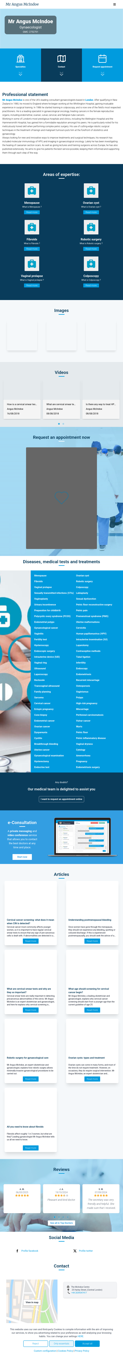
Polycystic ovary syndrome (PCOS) (52, 616)
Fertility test (40, 639)
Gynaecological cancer (46, 627)
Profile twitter (86, 1250)
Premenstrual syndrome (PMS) (92, 616)
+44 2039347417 (79, 1293)
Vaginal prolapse (43, 587)
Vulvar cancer (83, 720)
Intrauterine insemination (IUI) (92, 639)
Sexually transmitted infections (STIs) (54, 593)
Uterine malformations (88, 622)
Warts (79, 726)
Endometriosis (83, 674)
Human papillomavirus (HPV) (91, 633)
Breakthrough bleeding (46, 744)
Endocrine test (41, 767)
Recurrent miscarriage (87, 680)
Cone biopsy (40, 715)
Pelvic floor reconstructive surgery (94, 604)
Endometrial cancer (44, 720)
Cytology (80, 749)
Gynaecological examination (49, 755)
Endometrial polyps (44, 622)
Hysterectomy (41, 761)
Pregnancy (81, 761)
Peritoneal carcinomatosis (89, 715)
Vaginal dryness (84, 744)
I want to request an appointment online (61, 799)
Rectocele (39, 680)
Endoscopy (82, 668)
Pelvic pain (82, 610)
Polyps (79, 697)
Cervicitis (81, 627)
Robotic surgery (84, 581)
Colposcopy (82, 587)
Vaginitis (38, 633)
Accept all (87, 1343)
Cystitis (38, 738)
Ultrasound (40, 668)
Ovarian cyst (82, 575)
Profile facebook (29, 1250)
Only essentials (61, 1343)
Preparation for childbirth (47, 610)
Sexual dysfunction (86, 598)
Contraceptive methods (88, 651)
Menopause (40, 575)
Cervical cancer (42, 703)
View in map (32, 1302)
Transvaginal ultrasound (46, 686)
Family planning (42, 691)
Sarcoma (39, 697)
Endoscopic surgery (44, 651)
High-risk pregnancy (86, 703)
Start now (22, 857)
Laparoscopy (41, 674)
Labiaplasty (82, 593)
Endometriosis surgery (88, 767)
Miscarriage (82, 709)
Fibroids (38, 581)
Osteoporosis (83, 686)
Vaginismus (82, 691)
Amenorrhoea (83, 755)
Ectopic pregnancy (43, 709)
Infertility (81, 662)
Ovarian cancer (42, 726)
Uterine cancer (41, 749)
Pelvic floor (82, 732)
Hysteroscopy (41, 645)
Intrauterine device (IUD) (47, 657)
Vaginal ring (40, 662)
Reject (35, 1343)
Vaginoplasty (41, 598)
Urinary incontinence (45, 604)
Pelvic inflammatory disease (91, 738)
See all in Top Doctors (61, 1223)
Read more (31, 212)
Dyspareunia (40, 732)
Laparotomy (82, 645)
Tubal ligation (83, 657)
